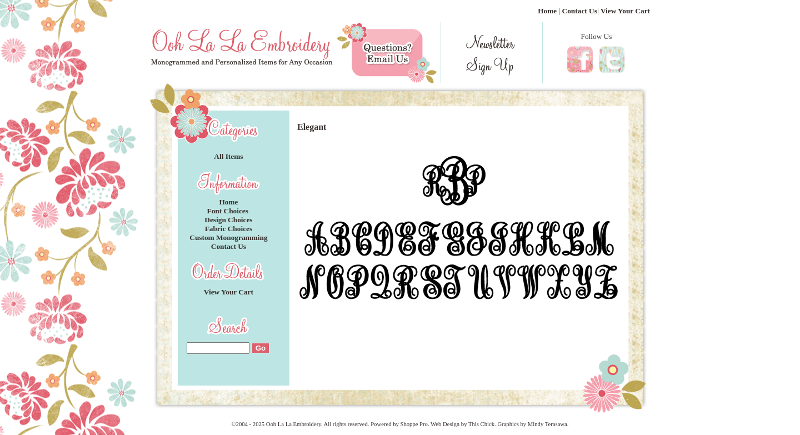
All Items (228, 156)
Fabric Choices (229, 228)
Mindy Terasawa (547, 424)
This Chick (481, 424)
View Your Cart (625, 11)
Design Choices (228, 220)
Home (547, 11)
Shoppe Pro (413, 424)
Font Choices (229, 211)
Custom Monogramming (228, 237)
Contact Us (579, 11)
